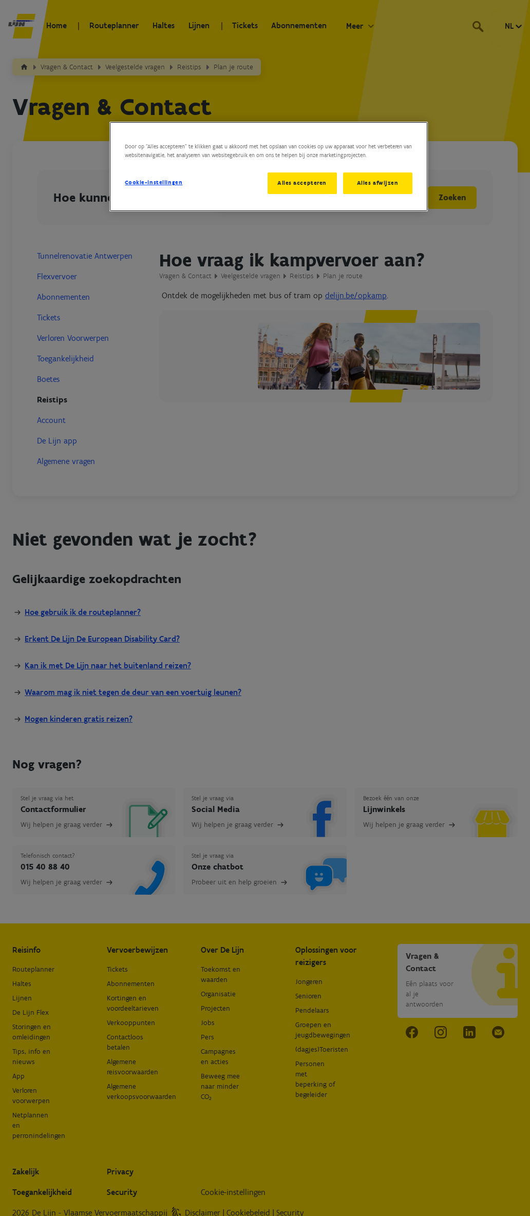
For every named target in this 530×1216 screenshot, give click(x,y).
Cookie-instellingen (153, 182)
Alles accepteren (301, 182)
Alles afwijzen (378, 182)
